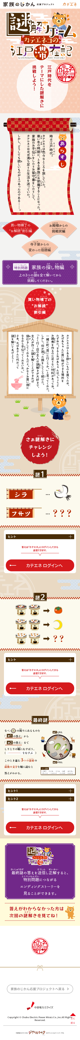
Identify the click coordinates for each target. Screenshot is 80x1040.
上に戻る (73, 1018)
